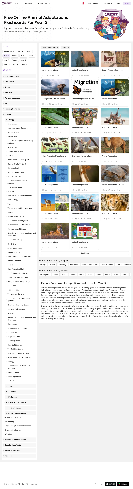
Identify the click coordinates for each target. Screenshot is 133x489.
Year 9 (23, 60)
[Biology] (43, 264)
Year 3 (6, 56)
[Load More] (85, 253)
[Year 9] (125, 274)
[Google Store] (123, 484)
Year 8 (14, 60)
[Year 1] (55, 274)
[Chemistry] (62, 264)
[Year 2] (64, 274)
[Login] (118, 3)
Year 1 (20, 51)
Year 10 (7, 64)
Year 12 (25, 64)
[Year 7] (107, 274)
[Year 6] (99, 274)
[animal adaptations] (50, 47)
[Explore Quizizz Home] (7, 3)
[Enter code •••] (107, 3)
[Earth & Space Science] (90, 264)
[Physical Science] (107, 264)
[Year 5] (90, 274)
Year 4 (14, 56)
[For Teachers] (29, 3)
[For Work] (17, 3)
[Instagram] (27, 484)
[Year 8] (116, 274)
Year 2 (28, 51)
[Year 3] (65, 47)
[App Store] (110, 484)
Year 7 (6, 60)
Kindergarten (9, 51)
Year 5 (23, 56)
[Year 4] (81, 274)
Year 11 (15, 64)
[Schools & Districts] (44, 3)
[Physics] (52, 264)
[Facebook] (23, 484)
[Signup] (127, 3)
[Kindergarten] (45, 274)
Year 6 (31, 56)
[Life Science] (74, 264)
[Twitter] (19, 484)
